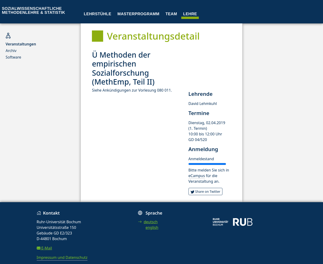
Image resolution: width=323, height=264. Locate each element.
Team (171, 14)
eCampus (197, 175)
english (151, 227)
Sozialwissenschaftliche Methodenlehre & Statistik (33, 10)
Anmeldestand (201, 158)
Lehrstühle (97, 14)
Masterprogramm (138, 14)
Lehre (190, 14)
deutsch (148, 221)
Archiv (11, 50)
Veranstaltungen (21, 44)
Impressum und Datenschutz (62, 257)
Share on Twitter (206, 191)
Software (13, 57)
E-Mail (44, 248)
